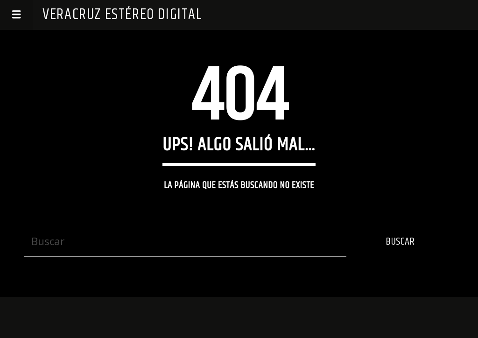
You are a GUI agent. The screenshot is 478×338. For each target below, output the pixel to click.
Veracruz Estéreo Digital (122, 15)
